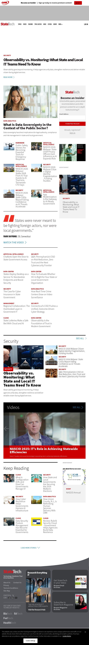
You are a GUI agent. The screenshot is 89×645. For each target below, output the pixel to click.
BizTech (7, 614)
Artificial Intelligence (48, 144)
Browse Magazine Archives (60, 609)
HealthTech (9, 623)
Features (30, 24)
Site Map (6, 591)
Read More (9, 77)
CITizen (49, 24)
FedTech (8, 619)
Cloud (6, 318)
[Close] (85, 631)
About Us (6, 583)
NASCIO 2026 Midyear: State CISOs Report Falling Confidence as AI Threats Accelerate (22, 199)
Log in (86, 24)
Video (44, 24)
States (24, 24)
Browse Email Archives (59, 587)
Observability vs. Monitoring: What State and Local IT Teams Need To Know (22, 379)
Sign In (72, 133)
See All (80, 338)
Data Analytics (9, 121)
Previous (6, 435)
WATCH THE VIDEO (15, 242)
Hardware (20, 143)
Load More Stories (28, 548)
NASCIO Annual (80, 146)
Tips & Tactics (38, 24)
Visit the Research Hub (36, 610)
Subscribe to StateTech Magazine (63, 604)
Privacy (6, 586)
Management (8, 303)
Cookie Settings (30, 641)
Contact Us (17, 583)
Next (83, 435)
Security (7, 55)
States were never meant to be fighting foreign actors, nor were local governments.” (29, 225)
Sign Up (77, 3)
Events (55, 24)
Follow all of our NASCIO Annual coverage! (80, 151)
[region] (44, 636)
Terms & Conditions (10, 589)
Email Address (63, 114)
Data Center (8, 271)
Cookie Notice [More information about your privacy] (67, 636)
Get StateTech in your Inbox (60, 582)
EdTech (18, 614)
